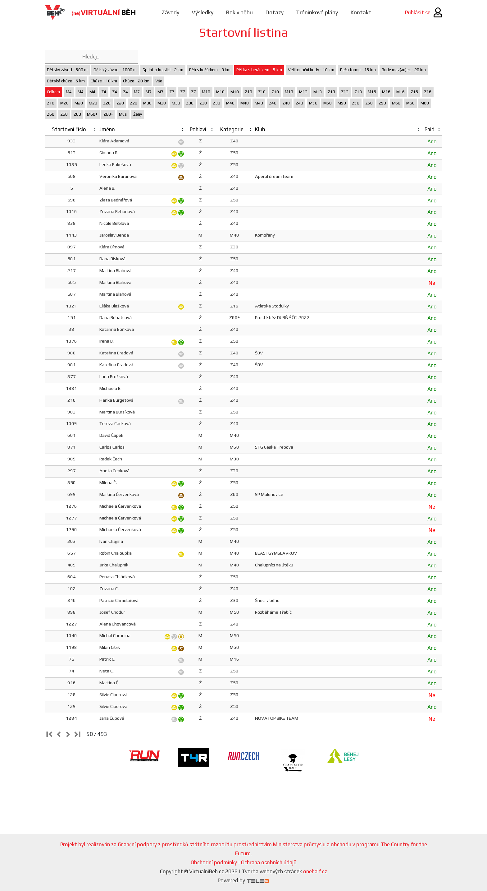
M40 (230, 103)
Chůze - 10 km (104, 81)
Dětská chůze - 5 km (66, 81)
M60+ (92, 114)
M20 (64, 103)
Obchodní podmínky (214, 862)
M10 (206, 92)
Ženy (137, 114)
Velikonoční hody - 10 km (311, 69)
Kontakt (360, 12)
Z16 (414, 92)
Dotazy (274, 12)
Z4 (103, 92)
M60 (396, 103)
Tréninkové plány (317, 12)
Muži (123, 114)
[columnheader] (71, 130)
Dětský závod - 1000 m (115, 69)
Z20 (107, 103)
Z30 (189, 103)
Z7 (171, 92)
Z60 (50, 114)
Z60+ (108, 114)
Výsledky (202, 12)
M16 (372, 92)
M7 (137, 92)
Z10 (248, 92)
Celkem (53, 92)
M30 (147, 103)
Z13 (331, 92)
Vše (158, 81)
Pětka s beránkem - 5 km (259, 69)
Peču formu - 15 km (358, 69)
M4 (69, 92)
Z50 (355, 103)
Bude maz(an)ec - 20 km (404, 69)
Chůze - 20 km (136, 81)
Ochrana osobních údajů (269, 862)
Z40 (272, 103)
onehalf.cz (315, 871)
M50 (313, 103)
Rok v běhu (239, 12)
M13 (289, 92)
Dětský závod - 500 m (67, 69)
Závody (170, 12)
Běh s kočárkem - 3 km (209, 69)
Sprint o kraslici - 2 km (163, 69)
